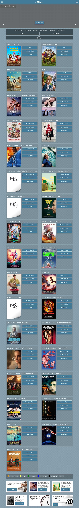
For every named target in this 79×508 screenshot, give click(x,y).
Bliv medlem (61, 30)
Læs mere (30, 54)
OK (55, 504)
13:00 (29, 47)
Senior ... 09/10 (30, 376)
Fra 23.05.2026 (30, 250)
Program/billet (18, 30)
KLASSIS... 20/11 (64, 427)
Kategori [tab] (55, 33)
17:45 (29, 73)
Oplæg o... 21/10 (29, 402)
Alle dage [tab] (39, 37)
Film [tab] (22, 33)
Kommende (28, 30)
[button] (3, 24)
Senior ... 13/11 (30, 427)
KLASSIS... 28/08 (64, 326)
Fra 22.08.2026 (30, 326)
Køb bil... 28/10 (64, 402)
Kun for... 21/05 (64, 199)
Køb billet (39, 23)
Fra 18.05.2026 (30, 123)
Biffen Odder (40, 2)
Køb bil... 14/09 (64, 351)
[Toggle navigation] (2, 2)
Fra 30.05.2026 (64, 123)
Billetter (42, 490)
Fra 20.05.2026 (30, 98)
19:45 (64, 73)
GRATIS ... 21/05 (29, 199)
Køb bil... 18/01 (30, 452)
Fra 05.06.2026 (64, 300)
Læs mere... (12, 490)
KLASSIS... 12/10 (64, 376)
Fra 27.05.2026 (30, 275)
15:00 (64, 47)
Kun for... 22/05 (30, 225)
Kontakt (35, 30)
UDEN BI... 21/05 (64, 174)
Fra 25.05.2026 (64, 149)
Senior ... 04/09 (30, 351)
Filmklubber (52, 30)
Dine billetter (43, 30)
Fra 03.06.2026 (64, 98)
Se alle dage (30, 51)
